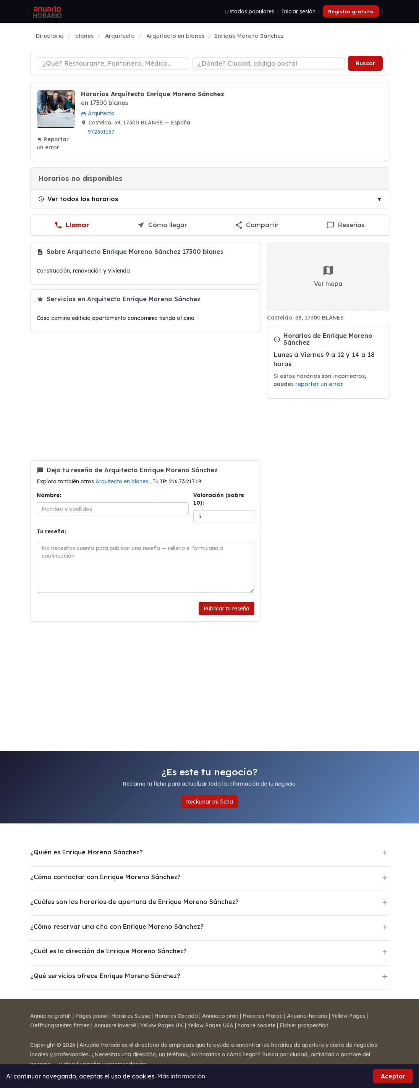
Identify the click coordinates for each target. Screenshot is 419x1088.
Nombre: (49, 495)
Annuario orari (220, 1015)
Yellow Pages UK (161, 1025)
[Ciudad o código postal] (268, 63)
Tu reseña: (51, 531)
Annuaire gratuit (50, 1015)
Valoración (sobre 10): (218, 499)
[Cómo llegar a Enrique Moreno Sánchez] (162, 225)
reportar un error (318, 383)
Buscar (365, 63)
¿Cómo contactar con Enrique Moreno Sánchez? (105, 877)
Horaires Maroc (263, 1015)
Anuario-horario (307, 1015)
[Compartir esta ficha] (257, 225)
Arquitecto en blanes (122, 481)
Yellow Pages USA (210, 1025)
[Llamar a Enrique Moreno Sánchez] (72, 225)
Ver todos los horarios (78, 199)
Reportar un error (53, 143)
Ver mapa (328, 275)
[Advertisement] (145, 396)
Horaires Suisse (130, 1015)
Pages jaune (91, 1015)
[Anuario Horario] (46, 11)
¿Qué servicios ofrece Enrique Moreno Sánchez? (105, 976)
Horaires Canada (176, 1015)
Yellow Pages (348, 1015)
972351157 (101, 131)
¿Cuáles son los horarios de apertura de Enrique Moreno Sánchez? (134, 902)
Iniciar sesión (298, 11)
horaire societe (256, 1025)
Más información (181, 1076)
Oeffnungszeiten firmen (60, 1025)
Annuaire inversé (115, 1025)
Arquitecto (98, 113)
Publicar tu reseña (226, 608)
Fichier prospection (304, 1025)
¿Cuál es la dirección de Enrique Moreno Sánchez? (108, 951)
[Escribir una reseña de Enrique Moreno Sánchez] (345, 225)
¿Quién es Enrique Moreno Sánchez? (86, 852)
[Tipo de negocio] (113, 63)
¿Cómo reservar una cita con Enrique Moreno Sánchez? (117, 926)
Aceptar (393, 1076)
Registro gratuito (351, 11)
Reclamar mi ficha (209, 801)
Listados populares (249, 11)
